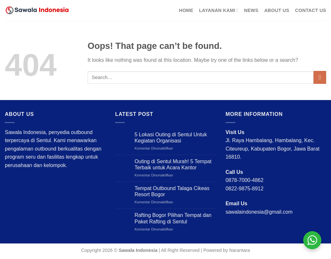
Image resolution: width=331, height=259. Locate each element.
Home (186, 10)
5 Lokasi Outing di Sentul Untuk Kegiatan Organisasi (170, 137)
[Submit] (320, 77)
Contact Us (310, 10)
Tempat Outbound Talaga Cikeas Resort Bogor (171, 191)
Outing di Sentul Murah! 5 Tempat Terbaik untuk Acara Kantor (172, 164)
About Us (276, 10)
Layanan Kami (218, 10)
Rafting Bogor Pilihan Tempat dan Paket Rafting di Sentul (172, 218)
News (251, 10)
